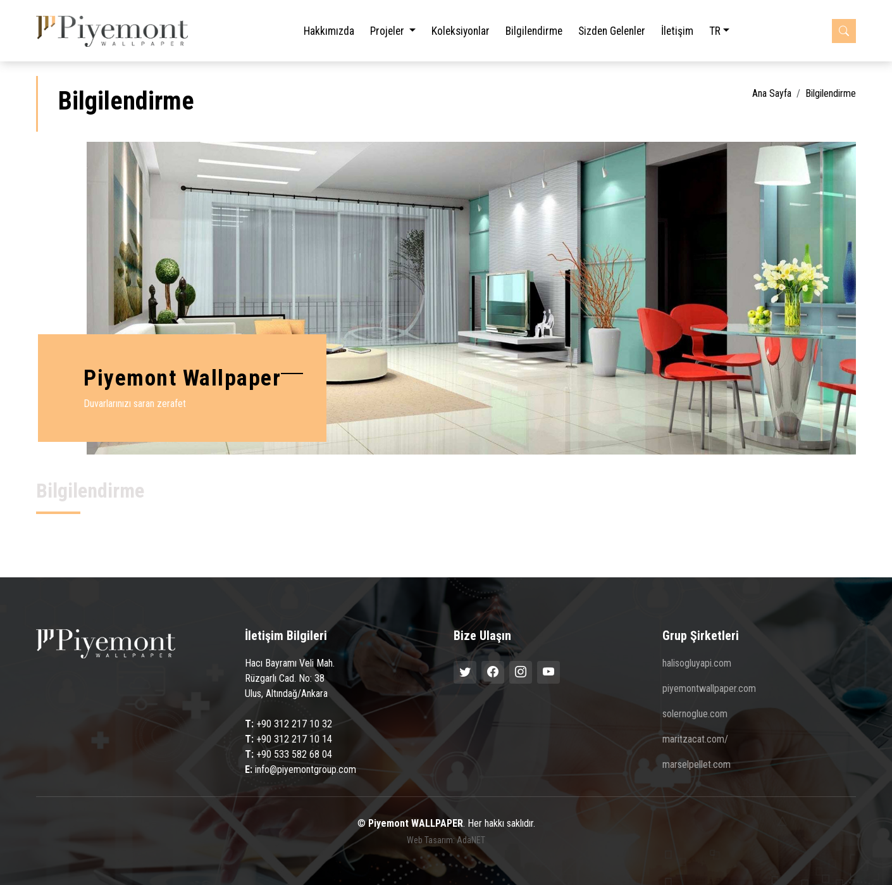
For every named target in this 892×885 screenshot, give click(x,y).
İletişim (677, 31)
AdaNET (471, 840)
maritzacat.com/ (695, 739)
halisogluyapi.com (696, 663)
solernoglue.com (695, 714)
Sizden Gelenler (611, 31)
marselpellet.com (696, 765)
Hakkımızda (329, 31)
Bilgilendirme (533, 31)
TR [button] (715, 31)
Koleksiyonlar (460, 31)
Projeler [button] (388, 31)
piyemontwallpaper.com (709, 689)
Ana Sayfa (771, 93)
